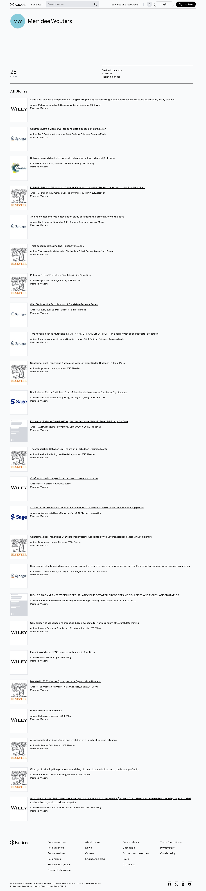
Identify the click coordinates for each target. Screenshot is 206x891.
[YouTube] (190, 884)
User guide (129, 847)
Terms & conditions (171, 842)
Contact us (129, 864)
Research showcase (59, 870)
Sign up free (186, 4)
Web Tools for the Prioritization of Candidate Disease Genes (64, 304)
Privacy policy (168, 847)
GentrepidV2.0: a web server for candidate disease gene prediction (68, 128)
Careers (89, 853)
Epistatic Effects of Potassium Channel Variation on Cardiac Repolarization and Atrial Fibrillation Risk (87, 187)
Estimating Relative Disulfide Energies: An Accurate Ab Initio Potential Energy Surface (79, 421)
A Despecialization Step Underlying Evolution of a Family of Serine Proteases (73, 739)
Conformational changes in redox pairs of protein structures (64, 478)
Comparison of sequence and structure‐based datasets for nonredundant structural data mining (84, 622)
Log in (164, 4)
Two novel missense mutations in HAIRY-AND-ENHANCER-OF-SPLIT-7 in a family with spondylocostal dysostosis (94, 333)
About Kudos (92, 842)
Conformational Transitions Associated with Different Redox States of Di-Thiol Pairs (77, 362)
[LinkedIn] (183, 884)
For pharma (54, 858)
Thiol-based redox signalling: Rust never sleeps (57, 245)
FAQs (126, 858)
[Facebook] (169, 884)
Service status (131, 842)
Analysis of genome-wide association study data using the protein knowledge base (77, 216)
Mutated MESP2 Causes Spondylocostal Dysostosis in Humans (65, 681)
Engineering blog (95, 858)
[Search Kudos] (69, 4)
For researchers (57, 842)
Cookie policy (167, 853)
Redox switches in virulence (46, 710)
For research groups (59, 864)
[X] (176, 884)
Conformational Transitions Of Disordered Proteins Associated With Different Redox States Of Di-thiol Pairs (91, 536)
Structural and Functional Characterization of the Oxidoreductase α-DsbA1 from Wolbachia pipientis (87, 507)
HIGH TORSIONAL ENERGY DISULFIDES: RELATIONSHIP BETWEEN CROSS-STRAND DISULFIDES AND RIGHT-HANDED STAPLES (104, 595)
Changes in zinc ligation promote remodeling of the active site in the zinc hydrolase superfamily (84, 769)
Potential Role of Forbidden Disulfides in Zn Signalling (60, 275)
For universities (56, 853)
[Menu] (149, 4)
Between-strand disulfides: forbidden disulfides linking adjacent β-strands (72, 158)
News (88, 847)
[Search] (95, 4)
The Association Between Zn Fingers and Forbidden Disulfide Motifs (68, 448)
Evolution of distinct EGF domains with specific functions (62, 652)
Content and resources (136, 853)
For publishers (56, 847)
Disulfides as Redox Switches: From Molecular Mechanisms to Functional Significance (78, 392)
